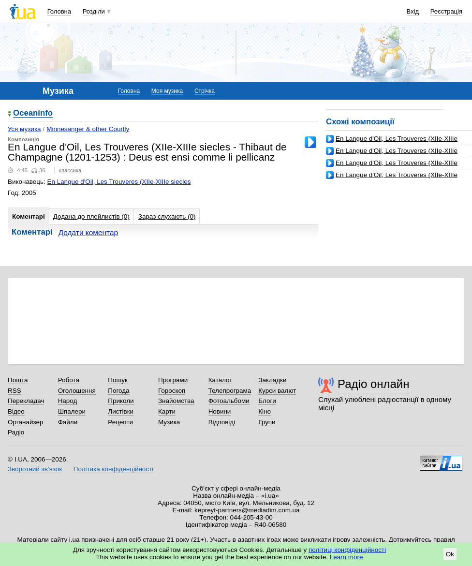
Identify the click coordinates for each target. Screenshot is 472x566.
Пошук (118, 380)
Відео (16, 411)
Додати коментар (88, 232)
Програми (173, 380)
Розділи (94, 11)
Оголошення (77, 390)
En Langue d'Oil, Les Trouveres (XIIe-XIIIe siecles (119, 181)
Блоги (267, 400)
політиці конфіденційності (347, 549)
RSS (14, 390)
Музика (169, 422)
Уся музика (24, 129)
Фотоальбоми (229, 400)
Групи (266, 422)
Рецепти (120, 422)
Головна (59, 11)
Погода (118, 390)
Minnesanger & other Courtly (87, 129)
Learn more (346, 557)
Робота (68, 380)
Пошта (18, 380)
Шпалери (72, 411)
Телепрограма (229, 390)
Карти (167, 411)
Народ (67, 400)
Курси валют (277, 390)
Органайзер (25, 422)
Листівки (120, 411)
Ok (450, 554)
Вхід (413, 11)
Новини (219, 411)
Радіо (16, 432)
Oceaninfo (33, 113)
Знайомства (176, 400)
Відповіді (222, 422)
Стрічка (204, 91)
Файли (68, 422)
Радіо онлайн (374, 383)
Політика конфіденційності (113, 469)
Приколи (120, 400)
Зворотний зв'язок (35, 469)
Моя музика (167, 91)
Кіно (264, 411)
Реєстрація (446, 11)
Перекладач (26, 400)
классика (70, 170)
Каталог (220, 380)
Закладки (272, 380)
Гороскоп (171, 390)
